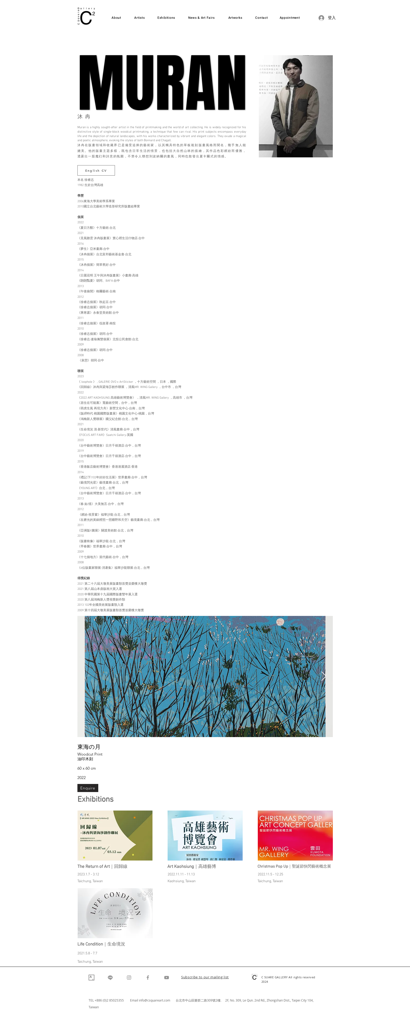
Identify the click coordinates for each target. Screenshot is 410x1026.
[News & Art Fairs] (201, 18)
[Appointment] (289, 18)
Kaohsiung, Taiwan (182, 881)
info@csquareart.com (154, 1000)
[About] (116, 18)
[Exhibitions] (166, 18)
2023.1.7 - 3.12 (88, 874)
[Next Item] (324, 676)
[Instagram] (129, 977)
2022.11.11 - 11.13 (181, 874)
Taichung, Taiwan (90, 881)
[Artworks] (235, 18)
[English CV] (96, 170)
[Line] (110, 977)
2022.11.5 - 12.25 (270, 874)
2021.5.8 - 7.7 (87, 953)
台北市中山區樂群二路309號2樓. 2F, (203, 1000)
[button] (205, 977)
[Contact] (262, 18)
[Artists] (140, 18)
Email (134, 1000)
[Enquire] (87, 788)
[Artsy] (91, 977)
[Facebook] (148, 977)
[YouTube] (166, 977)
